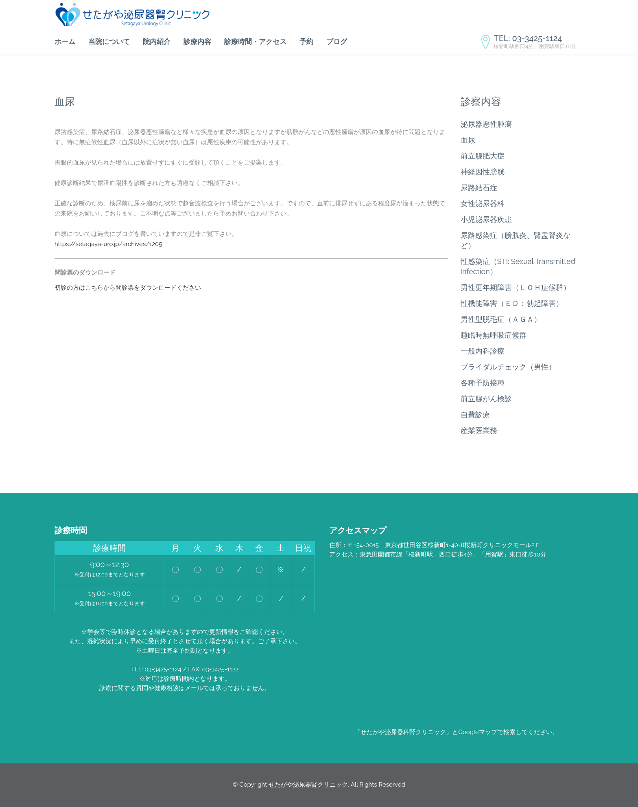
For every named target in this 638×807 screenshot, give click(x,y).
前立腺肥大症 (483, 156)
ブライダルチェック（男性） (508, 367)
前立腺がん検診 (486, 398)
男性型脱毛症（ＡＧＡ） (501, 319)
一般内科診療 (483, 351)
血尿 (468, 140)
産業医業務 (479, 430)
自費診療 (475, 414)
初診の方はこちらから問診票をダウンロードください (128, 287)
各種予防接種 (483, 382)
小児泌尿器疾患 (486, 219)
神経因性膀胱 (483, 171)
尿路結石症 (479, 187)
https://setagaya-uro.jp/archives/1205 (108, 244)
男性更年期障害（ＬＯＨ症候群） (515, 287)
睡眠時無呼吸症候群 (494, 335)
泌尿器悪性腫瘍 (486, 124)
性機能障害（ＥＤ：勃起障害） (512, 303)
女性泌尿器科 (483, 203)
